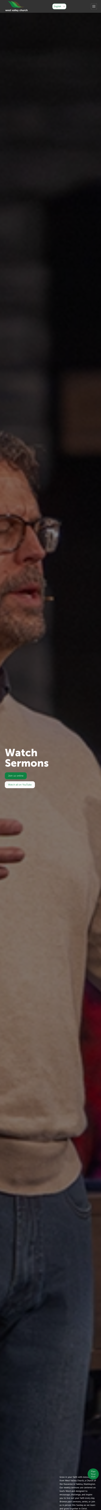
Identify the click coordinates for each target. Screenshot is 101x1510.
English (57, 6)
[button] (93, 6)
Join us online (15, 775)
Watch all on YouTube (19, 784)
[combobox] (59, 6)
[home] (16, 6)
